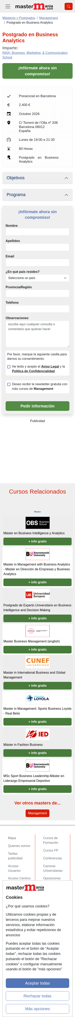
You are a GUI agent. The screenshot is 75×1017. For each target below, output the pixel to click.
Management (37, 813)
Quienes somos (19, 846)
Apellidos (13, 241)
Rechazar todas (37, 996)
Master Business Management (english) (31, 641)
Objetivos (16, 177)
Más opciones (37, 1009)
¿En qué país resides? (23, 271)
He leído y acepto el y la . (38, 369)
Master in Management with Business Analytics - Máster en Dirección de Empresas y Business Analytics (36, 569)
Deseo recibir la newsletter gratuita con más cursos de (39, 386)
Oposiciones (52, 878)
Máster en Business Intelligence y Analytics (34, 533)
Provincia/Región (19, 287)
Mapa (12, 838)
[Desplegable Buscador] (69, 6)
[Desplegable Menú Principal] (7, 6)
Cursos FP (50, 850)
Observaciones (17, 318)
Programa (16, 194)
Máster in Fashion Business (23, 744)
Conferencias (52, 858)
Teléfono (12, 302)
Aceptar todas (37, 983)
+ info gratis (37, 541)
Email (10, 256)
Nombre (12, 225)
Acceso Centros (19, 878)
